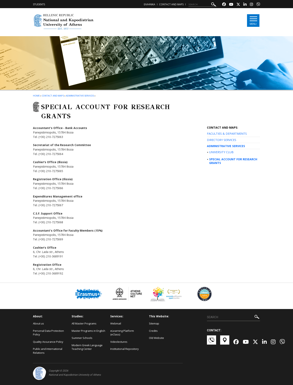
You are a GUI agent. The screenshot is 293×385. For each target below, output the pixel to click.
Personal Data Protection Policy (48, 332)
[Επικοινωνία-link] (211, 341)
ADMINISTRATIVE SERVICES (226, 146)
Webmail (115, 323)
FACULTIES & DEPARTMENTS (227, 134)
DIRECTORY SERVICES (221, 140)
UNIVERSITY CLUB (221, 152)
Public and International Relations (47, 351)
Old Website (156, 338)
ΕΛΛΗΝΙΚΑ (149, 4)
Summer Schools (82, 338)
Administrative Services (80, 95)
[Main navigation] (253, 20)
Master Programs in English (88, 331)
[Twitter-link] (238, 5)
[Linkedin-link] (245, 5)
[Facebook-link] (224, 5)
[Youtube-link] (231, 5)
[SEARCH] (202, 4)
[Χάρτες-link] (224, 341)
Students (39, 4)
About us (38, 323)
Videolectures (118, 342)
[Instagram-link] (251, 5)
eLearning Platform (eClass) (122, 332)
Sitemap (154, 323)
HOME (36, 95)
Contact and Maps (171, 4)
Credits (153, 331)
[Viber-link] (258, 5)
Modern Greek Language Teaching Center (87, 347)
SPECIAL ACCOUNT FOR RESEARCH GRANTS (233, 161)
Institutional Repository (124, 349)
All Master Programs (84, 323)
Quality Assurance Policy (48, 342)
